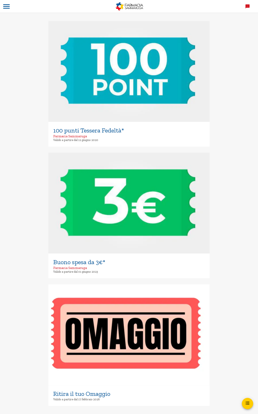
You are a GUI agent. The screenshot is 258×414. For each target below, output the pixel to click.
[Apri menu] (247, 403)
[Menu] (6, 6)
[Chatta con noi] (247, 6)
